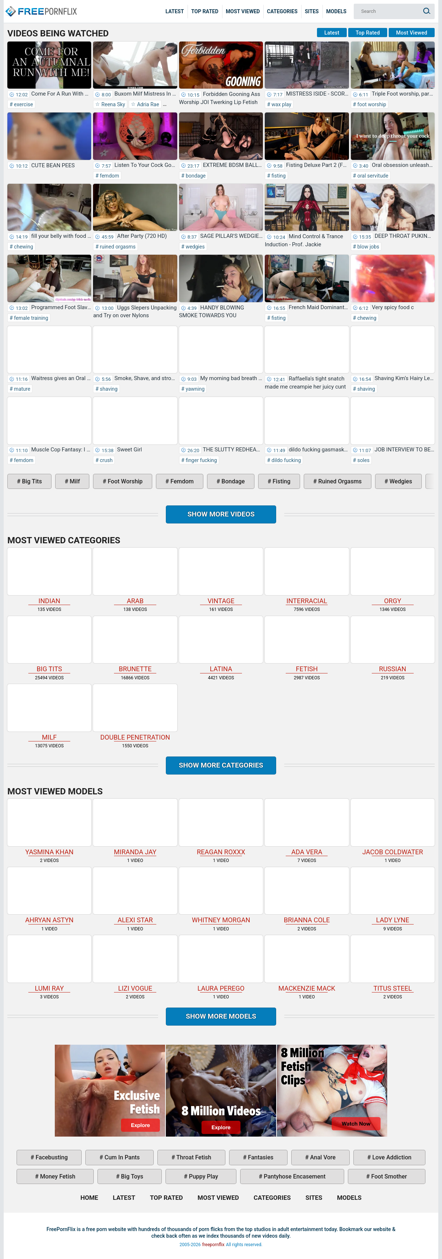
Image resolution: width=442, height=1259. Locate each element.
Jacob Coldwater (393, 827)
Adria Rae (147, 104)
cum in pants (121, 1157)
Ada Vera (307, 827)
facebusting (51, 1157)
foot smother (388, 1176)
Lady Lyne (393, 895)
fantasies (259, 1157)
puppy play (203, 1176)
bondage (195, 176)
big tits (31, 481)
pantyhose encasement (293, 1176)
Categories (282, 11)
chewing (23, 247)
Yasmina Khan (49, 827)
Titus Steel (393, 963)
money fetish (57, 1176)
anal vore (322, 1157)
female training (31, 318)
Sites (312, 11)
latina (221, 644)
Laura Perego (221, 963)
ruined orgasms (117, 247)
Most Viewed (243, 11)
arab (135, 576)
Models (336, 11)
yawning (194, 389)
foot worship (371, 104)
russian (393, 644)
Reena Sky (112, 104)
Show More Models (221, 1016)
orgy (393, 576)
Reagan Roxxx (221, 827)
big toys (131, 1176)
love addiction (391, 1157)
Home (40, 6)
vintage (221, 576)
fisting (278, 176)
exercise (23, 104)
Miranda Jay (135, 827)
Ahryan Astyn (49, 895)
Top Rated (204, 11)
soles (363, 460)
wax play (280, 104)
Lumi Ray (49, 963)
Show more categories (221, 765)
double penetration (135, 712)
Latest (174, 11)
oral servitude (372, 176)
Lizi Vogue (135, 963)
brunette (135, 644)
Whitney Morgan (221, 895)
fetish (307, 644)
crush (106, 460)
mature (22, 389)
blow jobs (367, 247)
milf (74, 481)
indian (49, 576)
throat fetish (193, 1157)
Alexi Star (135, 895)
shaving (108, 389)
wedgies (194, 247)
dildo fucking (285, 460)
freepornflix (213, 1244)
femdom (109, 176)
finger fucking (200, 460)
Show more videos (221, 514)
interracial (307, 576)
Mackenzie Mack (307, 963)
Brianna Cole (307, 895)
